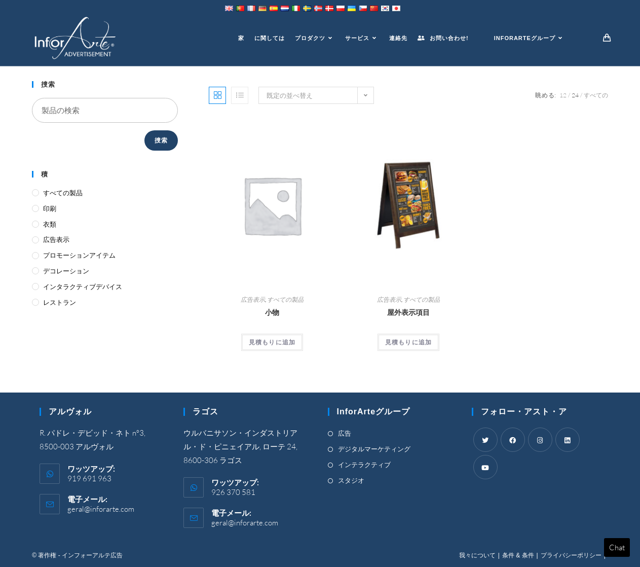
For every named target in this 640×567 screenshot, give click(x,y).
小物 (272, 312)
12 (563, 95)
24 (575, 95)
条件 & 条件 (518, 555)
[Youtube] (485, 467)
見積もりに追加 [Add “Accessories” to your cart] (272, 342)
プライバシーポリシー (571, 555)
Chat (617, 547)
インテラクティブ (364, 464)
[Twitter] (485, 440)
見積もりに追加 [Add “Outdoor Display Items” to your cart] (408, 342)
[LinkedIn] (567, 440)
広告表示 (253, 299)
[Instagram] (540, 440)
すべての (596, 95)
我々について (477, 555)
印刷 (49, 208)
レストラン (59, 302)
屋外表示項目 (408, 312)
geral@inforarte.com (100, 509)
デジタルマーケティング (374, 449)
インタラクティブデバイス (82, 286)
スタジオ (351, 480)
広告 (344, 433)
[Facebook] (513, 440)
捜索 (161, 140)
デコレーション (66, 271)
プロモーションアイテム (79, 255)
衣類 (49, 224)
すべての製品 (285, 299)
